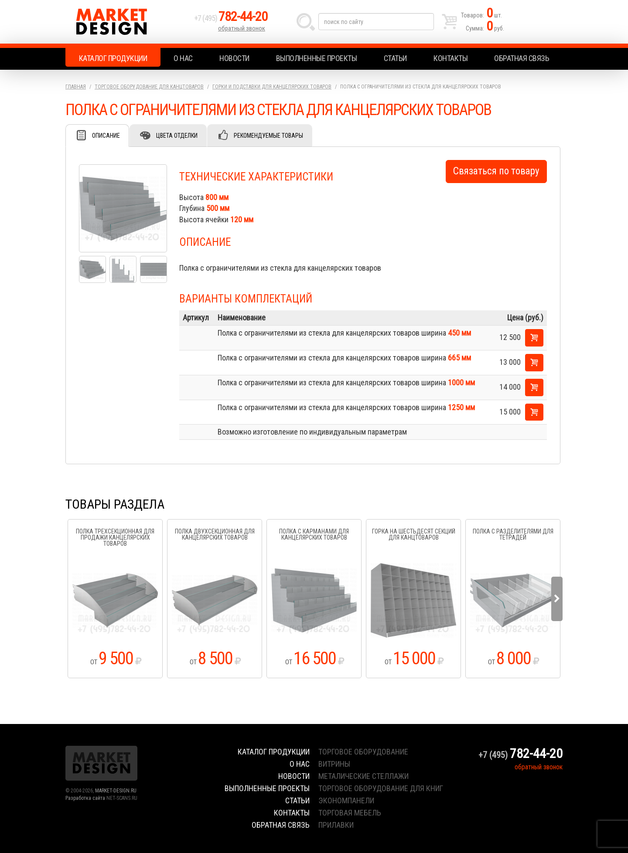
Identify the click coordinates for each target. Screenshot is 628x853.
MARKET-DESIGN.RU (116, 791)
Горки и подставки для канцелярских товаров (271, 87)
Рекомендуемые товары (268, 135)
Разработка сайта (85, 798)
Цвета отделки (177, 135)
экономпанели (346, 800)
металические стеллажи (363, 776)
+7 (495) (230, 18)
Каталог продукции (113, 58)
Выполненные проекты (316, 58)
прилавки (336, 824)
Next (557, 599)
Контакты (450, 58)
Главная (75, 87)
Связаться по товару (496, 171)
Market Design (127, 22)
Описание (106, 135)
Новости (234, 58)
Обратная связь (521, 58)
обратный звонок (241, 28)
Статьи (395, 58)
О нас (183, 58)
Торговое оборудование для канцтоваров (149, 87)
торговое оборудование (363, 751)
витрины (334, 763)
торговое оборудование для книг (380, 788)
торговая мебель (349, 812)
